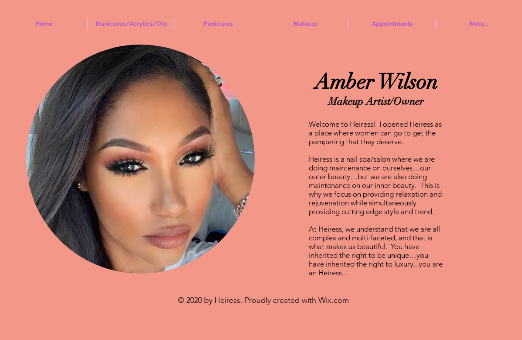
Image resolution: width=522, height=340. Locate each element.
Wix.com (333, 300)
